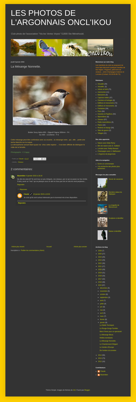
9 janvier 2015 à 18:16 (34, 176)
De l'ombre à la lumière (108, 350)
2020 (100, 269)
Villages (100, 133)
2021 (100, 266)
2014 (100, 355)
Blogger (87, 390)
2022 (100, 263)
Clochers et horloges (105, 100)
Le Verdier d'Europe (107, 347)
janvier (102, 322)
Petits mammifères (104, 122)
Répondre (20, 185)
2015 (100, 285)
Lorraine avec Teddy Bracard (108, 148)
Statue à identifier (115, 231)
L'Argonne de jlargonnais (106, 154)
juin (101, 307)
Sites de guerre (103, 130)
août (102, 300)
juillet (102, 304)
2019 (100, 273)
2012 (100, 361)
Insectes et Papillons (105, 114)
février (102, 319)
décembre (104, 288)
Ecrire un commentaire (106, 164)
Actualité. (101, 87)
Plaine (100, 125)
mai (101, 310)
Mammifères (102, 117)
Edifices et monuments (106, 103)
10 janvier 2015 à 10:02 (41, 194)
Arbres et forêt (103, 89)
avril (101, 313)
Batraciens (101, 95)
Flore (99, 111)
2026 (100, 251)
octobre (103, 294)
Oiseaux (20, 162)
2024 (100, 257)
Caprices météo (103, 98)
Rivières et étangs (104, 128)
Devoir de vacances (116, 179)
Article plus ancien (80, 247)
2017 (100, 279)
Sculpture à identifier (116, 218)
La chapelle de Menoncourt (114, 206)
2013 (100, 358)
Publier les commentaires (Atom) (32, 250)
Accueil (49, 247)
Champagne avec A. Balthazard (109, 151)
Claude (26, 194)
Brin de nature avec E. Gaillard (109, 146)
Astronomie (102, 92)
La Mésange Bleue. (107, 335)
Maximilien (21, 176)
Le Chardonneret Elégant (109, 344)
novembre (104, 291)
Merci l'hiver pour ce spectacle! (111, 331)
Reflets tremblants (106, 338)
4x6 (74, 390)
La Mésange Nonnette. (108, 341)
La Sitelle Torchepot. (107, 325)
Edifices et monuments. (106, 106)
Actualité (101, 84)
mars (102, 316)
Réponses (23, 189)
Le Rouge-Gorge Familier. (109, 328)
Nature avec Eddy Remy (106, 143)
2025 (100, 254)
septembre (104, 297)
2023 (100, 260)
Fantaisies (101, 108)
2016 (100, 282)
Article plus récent (17, 247)
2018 (100, 276)
